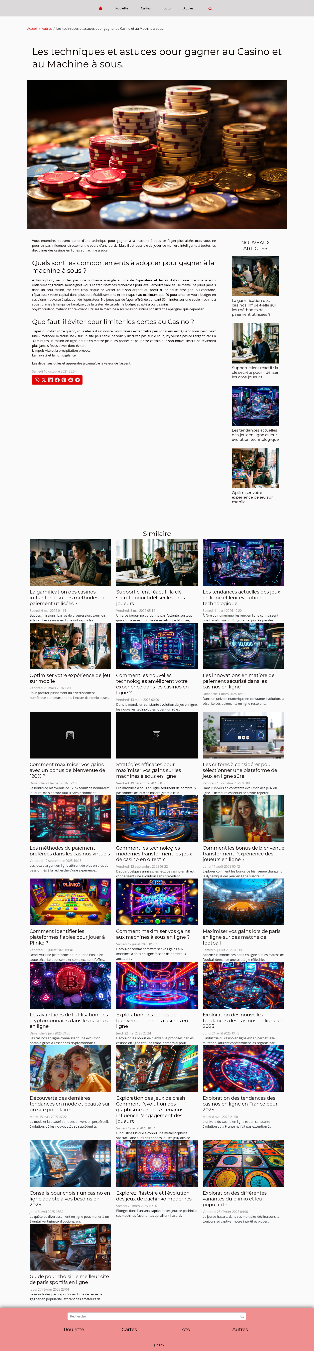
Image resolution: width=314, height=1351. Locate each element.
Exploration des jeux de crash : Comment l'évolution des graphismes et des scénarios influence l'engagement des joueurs (151, 1109)
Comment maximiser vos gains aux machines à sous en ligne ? (153, 934)
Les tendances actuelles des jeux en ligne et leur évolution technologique (255, 435)
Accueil (32, 28)
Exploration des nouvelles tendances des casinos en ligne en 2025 (243, 1020)
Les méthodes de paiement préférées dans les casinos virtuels (70, 851)
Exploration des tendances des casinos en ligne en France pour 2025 (240, 1104)
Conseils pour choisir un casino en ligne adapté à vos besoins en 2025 (70, 1198)
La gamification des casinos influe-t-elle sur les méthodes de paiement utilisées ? (254, 307)
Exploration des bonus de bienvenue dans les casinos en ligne (152, 1020)
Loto (167, 8)
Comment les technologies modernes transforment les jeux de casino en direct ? (154, 853)
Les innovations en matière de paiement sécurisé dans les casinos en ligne (239, 681)
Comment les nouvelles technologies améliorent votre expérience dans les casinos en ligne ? (152, 683)
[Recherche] (156, 1316)
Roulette (121, 8)
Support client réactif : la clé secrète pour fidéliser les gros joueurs (255, 372)
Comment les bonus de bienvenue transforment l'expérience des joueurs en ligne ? (243, 853)
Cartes (146, 8)
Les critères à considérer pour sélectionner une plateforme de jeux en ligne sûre (240, 770)
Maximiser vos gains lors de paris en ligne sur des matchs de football (242, 937)
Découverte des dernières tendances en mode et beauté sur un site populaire (70, 1104)
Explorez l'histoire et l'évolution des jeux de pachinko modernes (154, 1196)
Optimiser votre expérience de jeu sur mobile (252, 497)
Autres (188, 8)
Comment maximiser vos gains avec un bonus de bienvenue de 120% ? (67, 770)
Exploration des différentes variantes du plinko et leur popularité (235, 1198)
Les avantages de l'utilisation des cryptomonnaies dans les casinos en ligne (69, 1020)
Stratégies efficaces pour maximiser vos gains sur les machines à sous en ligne (148, 770)
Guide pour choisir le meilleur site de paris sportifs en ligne (69, 1279)
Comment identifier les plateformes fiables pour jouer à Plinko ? (67, 937)
